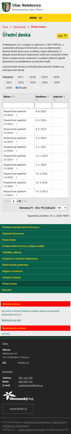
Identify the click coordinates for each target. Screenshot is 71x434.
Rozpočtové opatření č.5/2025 (15, 113)
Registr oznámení (12, 271)
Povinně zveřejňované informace (20, 227)
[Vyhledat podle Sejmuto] (60, 105)
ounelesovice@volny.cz (31, 385)
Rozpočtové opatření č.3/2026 (15, 166)
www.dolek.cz (18, 408)
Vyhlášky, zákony (11, 252)
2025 (57, 82)
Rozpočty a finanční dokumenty (20, 258)
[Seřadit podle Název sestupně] (14, 96)
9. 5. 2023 (41, 129)
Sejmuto (59, 96)
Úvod (5, 27)
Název (8, 96)
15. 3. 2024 (42, 182)
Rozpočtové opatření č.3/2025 (15, 175)
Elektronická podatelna (15, 265)
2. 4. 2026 (41, 164)
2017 (20, 77)
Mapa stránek (59, 422)
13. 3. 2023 (42, 191)
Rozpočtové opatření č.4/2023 (15, 157)
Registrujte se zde (11, 320)
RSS (62, 36)
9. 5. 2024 (41, 120)
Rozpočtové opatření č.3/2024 (15, 184)
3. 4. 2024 (41, 147)
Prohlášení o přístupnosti (15, 426)
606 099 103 (25, 381)
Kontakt (6, 290)
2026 (9, 87)
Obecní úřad (19, 27)
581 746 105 (25, 378)
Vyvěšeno (42, 96)
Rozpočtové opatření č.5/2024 (15, 122)
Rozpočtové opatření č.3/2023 (15, 193)
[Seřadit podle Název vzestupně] (14, 95)
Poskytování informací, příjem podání (23, 246)
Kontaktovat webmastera (37, 422)
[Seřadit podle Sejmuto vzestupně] (55, 99)
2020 (56, 77)
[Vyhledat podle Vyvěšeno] (43, 105)
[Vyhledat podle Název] (18, 105)
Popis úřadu (9, 240)
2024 (45, 82)
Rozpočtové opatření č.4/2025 (15, 140)
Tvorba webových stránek (31, 430)
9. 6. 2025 (41, 111)
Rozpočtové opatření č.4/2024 (15, 148)
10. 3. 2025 (42, 173)
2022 (21, 82)
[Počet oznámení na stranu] (61, 208)
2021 (9, 82)
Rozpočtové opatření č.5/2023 (15, 131)
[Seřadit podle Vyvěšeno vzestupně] (37, 99)
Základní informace (13, 233)
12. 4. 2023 (42, 156)
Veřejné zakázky (11, 277)
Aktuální (22, 87)
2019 (44, 77)
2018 (32, 77)
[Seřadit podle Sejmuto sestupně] (55, 100)
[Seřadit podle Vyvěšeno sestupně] (37, 100)
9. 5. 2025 (41, 138)
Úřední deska (9, 283)
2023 (33, 82)
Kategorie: (7, 77)
